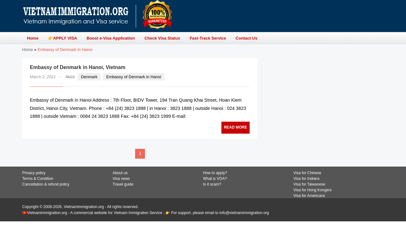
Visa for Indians (306, 178)
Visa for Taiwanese (309, 184)
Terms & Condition (37, 178)
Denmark (89, 76)
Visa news (121, 178)
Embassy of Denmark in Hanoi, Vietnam (77, 67)
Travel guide (123, 184)
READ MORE (235, 127)
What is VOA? (215, 178)
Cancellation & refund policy (45, 184)
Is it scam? (212, 184)
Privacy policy (33, 173)
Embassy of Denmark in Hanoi (133, 76)
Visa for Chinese (307, 173)
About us (120, 173)
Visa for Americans (309, 195)
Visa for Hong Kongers (312, 190)
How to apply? (215, 173)
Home (27, 49)
